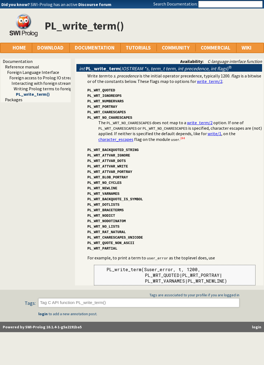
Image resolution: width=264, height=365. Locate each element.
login (43, 313)
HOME (19, 48)
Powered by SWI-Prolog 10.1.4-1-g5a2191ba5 (42, 327)
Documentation (18, 61)
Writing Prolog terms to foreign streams (52, 88)
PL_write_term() (33, 94)
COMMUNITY (176, 48)
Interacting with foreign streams (43, 83)
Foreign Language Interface (33, 72)
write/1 (214, 133)
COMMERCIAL (215, 48)
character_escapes (115, 139)
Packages (13, 99)
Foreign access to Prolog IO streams (43, 77)
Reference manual (22, 66)
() (154, 68)
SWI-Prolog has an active (71, 4)
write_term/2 (209, 81)
